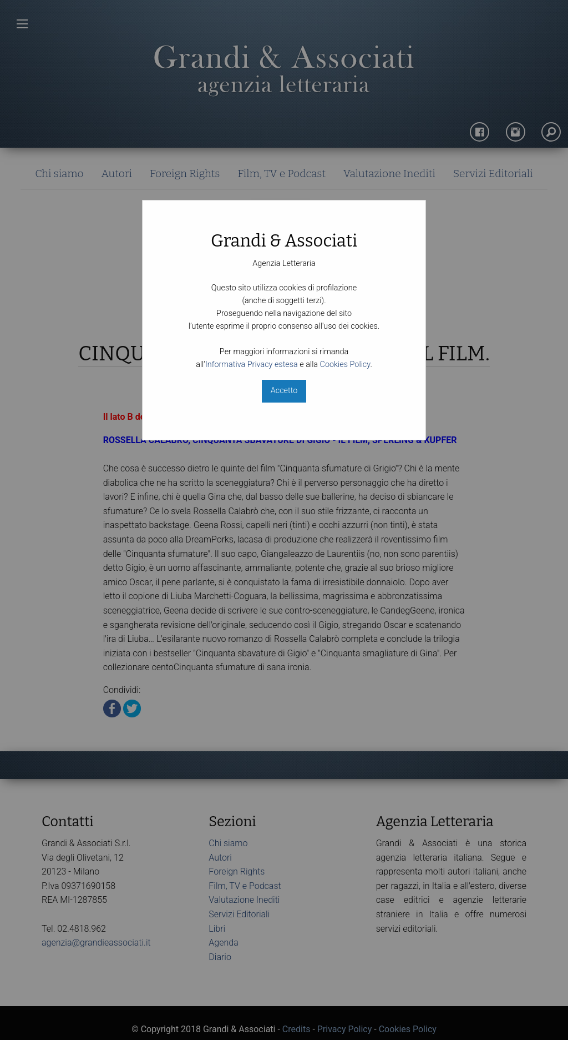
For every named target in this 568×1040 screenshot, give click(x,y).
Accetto (284, 390)
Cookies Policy (345, 364)
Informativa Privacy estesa (251, 364)
